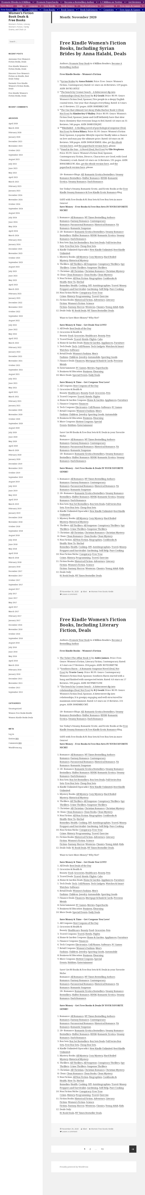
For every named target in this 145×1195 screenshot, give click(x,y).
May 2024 (13, 226)
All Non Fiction (80, 278)
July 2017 (13, 593)
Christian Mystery (115, 271)
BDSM (104, 178)
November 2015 (15, 683)
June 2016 (13, 652)
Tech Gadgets (98, 346)
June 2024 (13, 222)
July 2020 (13, 432)
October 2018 (14, 526)
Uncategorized (15, 708)
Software (74, 349)
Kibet (85, 591)
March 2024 (14, 235)
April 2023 (13, 284)
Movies (91, 367)
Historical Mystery (78, 260)
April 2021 (13, 392)
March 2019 (14, 504)
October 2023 (14, 258)
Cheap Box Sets (88, 246)
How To (72, 281)
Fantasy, (72, 306)
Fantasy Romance (80, 220)
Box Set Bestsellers (79, 242)
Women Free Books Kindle (20, 713)
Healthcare (91, 335)
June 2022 (13, 329)
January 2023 (14, 298)
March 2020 (14, 450)
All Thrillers (76, 263)
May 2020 (13, 441)
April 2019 (13, 499)
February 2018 (15, 562)
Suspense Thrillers (97, 267)
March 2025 (14, 181)
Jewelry (83, 357)
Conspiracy (85, 292)
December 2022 (15, 302)
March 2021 (14, 396)
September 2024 (16, 208)
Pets (108, 335)
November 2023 (15, 253)
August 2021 (14, 374)
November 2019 (15, 468)
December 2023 (15, 249)
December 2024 (15, 195)
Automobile (94, 357)
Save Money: (7, 5)
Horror (80, 306)
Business (87, 371)
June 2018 (13, 544)
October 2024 (14, 204)
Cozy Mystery (96, 256)
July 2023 (13, 271)
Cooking (83, 285)
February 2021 (15, 401)
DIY (90, 285)
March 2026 (14, 128)
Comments (15, 743)
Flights (92, 339)
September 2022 (16, 316)
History (71, 296)
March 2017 (14, 611)
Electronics (81, 407)
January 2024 (14, 244)
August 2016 (14, 643)
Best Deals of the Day (80, 328)
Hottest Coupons (84, 421)
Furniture (119, 342)
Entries (14, 738)
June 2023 (13, 275)
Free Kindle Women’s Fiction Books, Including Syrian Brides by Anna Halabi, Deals (93, 48)
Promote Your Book (79, 63)
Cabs (100, 339)
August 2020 (14, 428)
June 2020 (13, 437)
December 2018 (15, 517)
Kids (121, 306)
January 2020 (14, 459)
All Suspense (90, 263)
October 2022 (14, 311)
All (82, 174)
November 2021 (15, 361)
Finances (80, 360)
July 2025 (13, 164)
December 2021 (15, 356)
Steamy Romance (77, 181)
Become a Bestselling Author (79, 2)
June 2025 (13, 168)
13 (103, 1148)
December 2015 (15, 678)
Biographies (95, 278)
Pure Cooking (117, 289)
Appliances (107, 342)
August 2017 (14, 589)
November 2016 (15, 629)
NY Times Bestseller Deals (100, 310)
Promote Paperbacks (47, 2)
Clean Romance (75, 274)
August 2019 (14, 481)
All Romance (77, 217)
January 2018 (14, 566)
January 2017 (14, 620)
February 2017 (15, 616)
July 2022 (13, 325)
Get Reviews (134, 2)
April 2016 (13, 660)
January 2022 (14, 352)
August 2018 (14, 535)
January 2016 (14, 674)
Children (73, 357)
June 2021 (13, 383)
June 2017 (13, 598)
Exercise (104, 296)
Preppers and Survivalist (73, 289)
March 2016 (14, 665)
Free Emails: (7, 9)
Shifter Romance (91, 178)
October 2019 (14, 472)
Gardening (92, 289)
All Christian (77, 271)
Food (70, 335)
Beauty (101, 335)
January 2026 (14, 137)
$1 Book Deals (79, 310)
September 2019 (16, 477)
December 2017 (15, 571)
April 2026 (13, 123)
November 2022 (15, 307)
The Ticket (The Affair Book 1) (75, 657)
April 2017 (13, 607)
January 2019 (14, 513)
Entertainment (85, 425)
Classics (100, 306)
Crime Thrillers (78, 267)
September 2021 (16, 369)
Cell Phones (84, 346)
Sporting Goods (109, 357)
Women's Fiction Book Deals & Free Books (21, 16)
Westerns (90, 306)
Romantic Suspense (81, 228)
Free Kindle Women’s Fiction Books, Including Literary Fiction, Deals (93, 624)
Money (122, 285)
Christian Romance (95, 271)
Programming (83, 296)
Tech (74, 346)
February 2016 (15, 669)
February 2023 (15, 293)
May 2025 (13, 173)
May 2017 (13, 602)
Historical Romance (105, 224)
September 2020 (16, 423)
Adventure (99, 299)
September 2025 (16, 155)
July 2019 (13, 486)
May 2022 (13, 334)
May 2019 (13, 495)
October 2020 (14, 419)
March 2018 (14, 558)
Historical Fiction (84, 299)
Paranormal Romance (82, 224)
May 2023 (13, 280)
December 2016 (15, 625)
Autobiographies (101, 285)
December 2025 (15, 141)
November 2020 (15, 414)
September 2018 (16, 531)
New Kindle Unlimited (101, 249)
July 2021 (13, 378)
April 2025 (13, 177)
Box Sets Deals (97, 242)
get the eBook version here (95, 163)
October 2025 (14, 150)
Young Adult (112, 306)
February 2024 (15, 240)
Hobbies (72, 425)
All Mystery (82, 256)
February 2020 (15, 455)
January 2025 (14, 190)
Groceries (79, 335)
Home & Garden (92, 342)
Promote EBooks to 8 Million (16, 2)
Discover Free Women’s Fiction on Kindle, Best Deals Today (19, 76)
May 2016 (13, 656)
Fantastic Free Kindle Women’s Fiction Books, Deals (19, 86)
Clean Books (90, 274)
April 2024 (13, 231)
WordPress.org (15, 747)
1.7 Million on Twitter (111, 2)
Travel (114, 285)
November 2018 (15, 522)
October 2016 (14, 634)
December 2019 (15, 463)
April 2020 (13, 446)
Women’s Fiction (76, 303)
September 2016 (16, 638)
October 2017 (14, 580)
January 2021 (14, 405)
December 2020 (15, 410)
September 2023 (16, 262)
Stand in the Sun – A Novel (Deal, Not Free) (83, 149)
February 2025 (15, 186)
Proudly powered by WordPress (74, 1167)
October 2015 (14, 687)
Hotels (85, 339)
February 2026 (15, 132)
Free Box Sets (72, 246)
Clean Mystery (105, 274)
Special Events (79, 374)
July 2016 (13, 647)
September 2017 (16, 584)
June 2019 (13, 490)
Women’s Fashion (82, 353)
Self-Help (104, 289)
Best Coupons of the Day (85, 385)
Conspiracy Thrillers (109, 263)
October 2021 (14, 365)
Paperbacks (102, 367)
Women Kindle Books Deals (21, 717)
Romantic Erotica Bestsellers (99, 174)
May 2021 (13, 387)
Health (74, 285)
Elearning (98, 371)
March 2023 (14, 289)
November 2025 (15, 146)
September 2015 (16, 692)
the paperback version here (93, 145)
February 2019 (15, 508)
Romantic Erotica (107, 235)
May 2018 (13, 549)
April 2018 (13, 553)
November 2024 (15, 199)
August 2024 (14, 213)
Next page (132, 1149)
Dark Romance (95, 181)
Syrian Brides (68, 81)
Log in (11, 734)
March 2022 (14, 343)
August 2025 (14, 159)
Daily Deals (94, 374)
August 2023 (14, 267)
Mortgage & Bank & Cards (99, 360)
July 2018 (13, 540)
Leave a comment (69, 594)
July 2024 (13, 217)
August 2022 (14, 320)
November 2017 (15, 575)
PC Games (81, 367)
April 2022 (13, 338)
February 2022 (15, 347)
